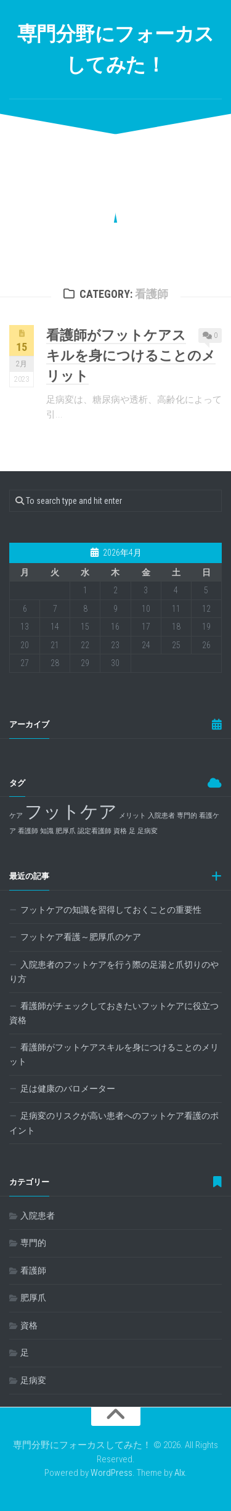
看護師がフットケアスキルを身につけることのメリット (131, 355)
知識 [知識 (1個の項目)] (47, 831)
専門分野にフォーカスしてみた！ (115, 49)
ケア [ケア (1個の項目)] (16, 816)
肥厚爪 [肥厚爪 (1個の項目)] (65, 831)
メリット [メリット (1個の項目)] (132, 816)
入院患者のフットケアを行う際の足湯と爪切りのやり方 (114, 972)
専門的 (33, 1243)
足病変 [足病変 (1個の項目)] (147, 831)
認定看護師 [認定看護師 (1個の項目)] (94, 831)
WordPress (111, 1472)
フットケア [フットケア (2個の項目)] (71, 811)
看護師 (33, 1270)
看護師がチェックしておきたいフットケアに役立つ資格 (114, 1013)
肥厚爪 (33, 1298)
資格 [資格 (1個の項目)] (120, 831)
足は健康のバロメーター (67, 1088)
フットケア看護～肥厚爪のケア (80, 937)
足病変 (33, 1380)
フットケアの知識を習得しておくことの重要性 (110, 910)
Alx (179, 1472)
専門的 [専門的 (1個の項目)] (187, 816)
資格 (29, 1325)
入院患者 (37, 1216)
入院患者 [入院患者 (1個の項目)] (161, 816)
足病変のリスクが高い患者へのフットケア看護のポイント (114, 1123)
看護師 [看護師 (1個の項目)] (28, 831)
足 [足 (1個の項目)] (132, 831)
